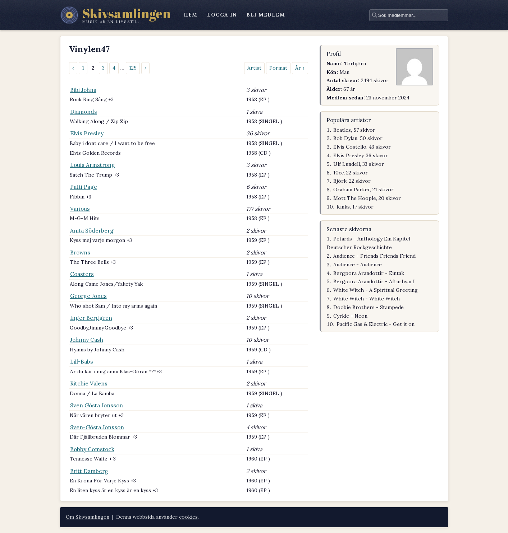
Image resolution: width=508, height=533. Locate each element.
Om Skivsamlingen (87, 517)
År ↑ (300, 68)
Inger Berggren (91, 317)
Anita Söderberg (92, 230)
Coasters (82, 274)
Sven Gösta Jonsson (96, 405)
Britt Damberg (89, 471)
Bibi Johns (83, 90)
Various (80, 208)
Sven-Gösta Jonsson (97, 427)
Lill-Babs (81, 361)
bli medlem (265, 14)
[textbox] (408, 15)
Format (278, 68)
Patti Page (83, 186)
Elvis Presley (87, 133)
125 (133, 68)
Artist (254, 68)
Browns (80, 252)
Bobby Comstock (92, 449)
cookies (188, 517)
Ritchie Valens (88, 383)
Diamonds (83, 111)
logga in (222, 14)
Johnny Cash (86, 339)
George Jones (88, 296)
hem (190, 14)
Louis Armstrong (92, 165)
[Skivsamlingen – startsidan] (115, 15)
